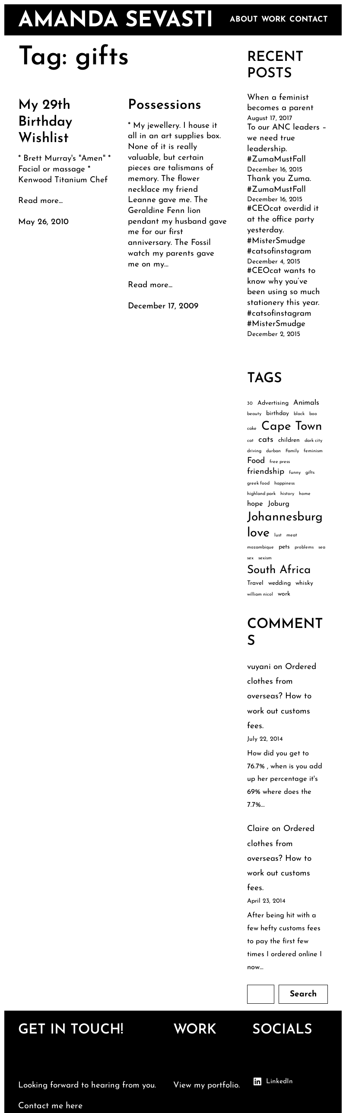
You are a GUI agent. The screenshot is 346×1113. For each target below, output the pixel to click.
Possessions (164, 105)
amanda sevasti (115, 21)
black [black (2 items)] (299, 414)
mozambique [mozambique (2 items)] (260, 547)
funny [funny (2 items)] (295, 472)
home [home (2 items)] (305, 493)
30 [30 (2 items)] (250, 403)
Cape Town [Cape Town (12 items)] (291, 427)
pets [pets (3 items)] (284, 547)
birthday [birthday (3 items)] (277, 413)
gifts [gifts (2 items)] (309, 472)
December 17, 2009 (163, 306)
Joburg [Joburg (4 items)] (278, 503)
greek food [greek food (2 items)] (258, 483)
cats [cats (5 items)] (265, 440)
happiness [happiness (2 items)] (284, 483)
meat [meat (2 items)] (291, 535)
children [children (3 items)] (289, 440)
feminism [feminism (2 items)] (313, 451)
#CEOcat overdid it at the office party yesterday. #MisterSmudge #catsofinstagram (283, 230)
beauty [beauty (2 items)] (254, 414)
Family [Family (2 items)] (292, 451)
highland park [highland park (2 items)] (261, 493)
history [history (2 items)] (287, 493)
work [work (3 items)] (284, 594)
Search (303, 994)
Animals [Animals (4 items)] (306, 402)
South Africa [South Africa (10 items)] (279, 570)
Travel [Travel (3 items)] (255, 583)
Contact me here (50, 1106)
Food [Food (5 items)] (256, 461)
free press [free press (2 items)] (280, 462)
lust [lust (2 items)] (278, 535)
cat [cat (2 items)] (250, 440)
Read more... (40, 201)
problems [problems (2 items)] (304, 547)
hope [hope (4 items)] (255, 503)
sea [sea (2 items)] (321, 547)
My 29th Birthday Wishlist (45, 122)
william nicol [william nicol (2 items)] (260, 594)
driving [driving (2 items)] (254, 451)
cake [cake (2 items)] (252, 428)
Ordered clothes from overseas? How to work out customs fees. (281, 696)
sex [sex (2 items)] (250, 558)
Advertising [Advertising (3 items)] (273, 403)
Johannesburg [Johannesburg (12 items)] (285, 517)
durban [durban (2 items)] (273, 451)
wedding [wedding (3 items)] (279, 583)
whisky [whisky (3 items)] (304, 583)
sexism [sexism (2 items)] (265, 558)
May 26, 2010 (43, 222)
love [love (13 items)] (258, 533)
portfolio (222, 1085)
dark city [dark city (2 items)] (313, 440)
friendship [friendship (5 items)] (265, 472)
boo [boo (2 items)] (313, 414)
